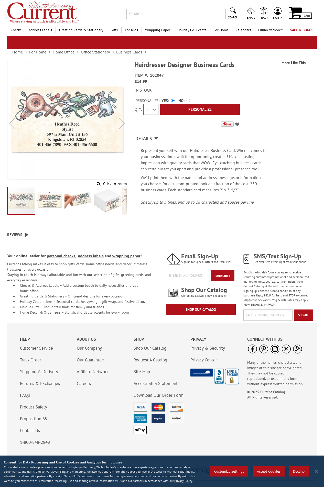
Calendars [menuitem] (243, 30)
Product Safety (33, 407)
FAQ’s (25, 395)
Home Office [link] (63, 51)
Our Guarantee (90, 360)
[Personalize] (200, 109)
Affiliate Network (93, 371)
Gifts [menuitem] (114, 30)
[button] (12, 123)
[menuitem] (271, 30)
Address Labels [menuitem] (40, 30)
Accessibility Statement (156, 383)
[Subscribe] (222, 275)
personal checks (61, 255)
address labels (91, 255)
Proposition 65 (33, 419)
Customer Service (36, 348)
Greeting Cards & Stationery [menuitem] (81, 30)
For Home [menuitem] (221, 30)
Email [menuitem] (251, 17)
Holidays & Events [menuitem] (191, 30)
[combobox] (175, 14)
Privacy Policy (183, 481)
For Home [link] (37, 51)
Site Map (142, 371)
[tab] (201, 138)
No (180, 100)
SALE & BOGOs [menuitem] (301, 30)
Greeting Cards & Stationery (42, 296)
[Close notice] (316, 471)
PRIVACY (269, 304)
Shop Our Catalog (201, 309)
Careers (84, 383)
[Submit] (303, 315)
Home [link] (17, 51)
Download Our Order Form (158, 395)
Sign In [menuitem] (278, 17)
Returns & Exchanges (40, 383)
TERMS (255, 304)
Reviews (14, 234)
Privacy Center (203, 360)
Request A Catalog (150, 360)
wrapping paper (126, 255)
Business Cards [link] (129, 51)
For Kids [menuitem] (131, 30)
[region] (162, 471)
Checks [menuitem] (16, 30)
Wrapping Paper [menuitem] (157, 30)
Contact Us (30, 430)
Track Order (30, 360)
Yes (164, 100)
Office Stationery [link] (95, 51)
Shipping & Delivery (39, 371)
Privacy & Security (207, 348)
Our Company (89, 348)
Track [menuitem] (263, 17)
